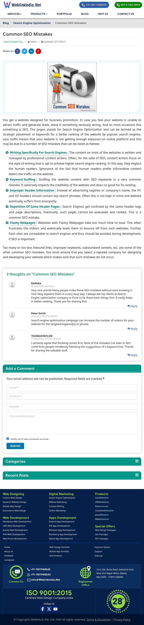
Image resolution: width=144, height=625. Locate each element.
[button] (40, 14)
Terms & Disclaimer (99, 619)
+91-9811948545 (94, 5)
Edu (101, 506)
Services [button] (14, 14)
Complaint (9, 560)
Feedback (8, 555)
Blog (85, 14)
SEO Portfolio (55, 555)
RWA (102, 519)
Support (98, 551)
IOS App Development (59, 525)
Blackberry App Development (63, 534)
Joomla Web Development (15, 530)
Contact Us (125, 14)
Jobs (102, 514)
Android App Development (61, 521)
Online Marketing (57, 510)
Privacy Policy (122, 619)
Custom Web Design (12, 497)
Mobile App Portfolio (59, 551)
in (31, 51)
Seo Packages (101, 534)
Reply (132, 306)
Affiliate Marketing (58, 502)
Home (7, 547)
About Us (8, 551)
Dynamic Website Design (15, 502)
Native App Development (61, 538)
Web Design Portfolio (59, 547)
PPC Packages (101, 538)
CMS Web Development (14, 525)
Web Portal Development (15, 538)
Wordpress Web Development (17, 521)
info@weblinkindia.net (45, 580)
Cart (102, 497)
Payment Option (102, 547)
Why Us (103, 14)
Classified (104, 510)
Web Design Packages (105, 530)
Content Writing (56, 506)
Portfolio (65, 14)
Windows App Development (62, 530)
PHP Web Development (14, 534)
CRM (102, 502)
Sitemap (98, 555)
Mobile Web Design (12, 506)
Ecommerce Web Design (14, 510)
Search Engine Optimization (18, 41)
